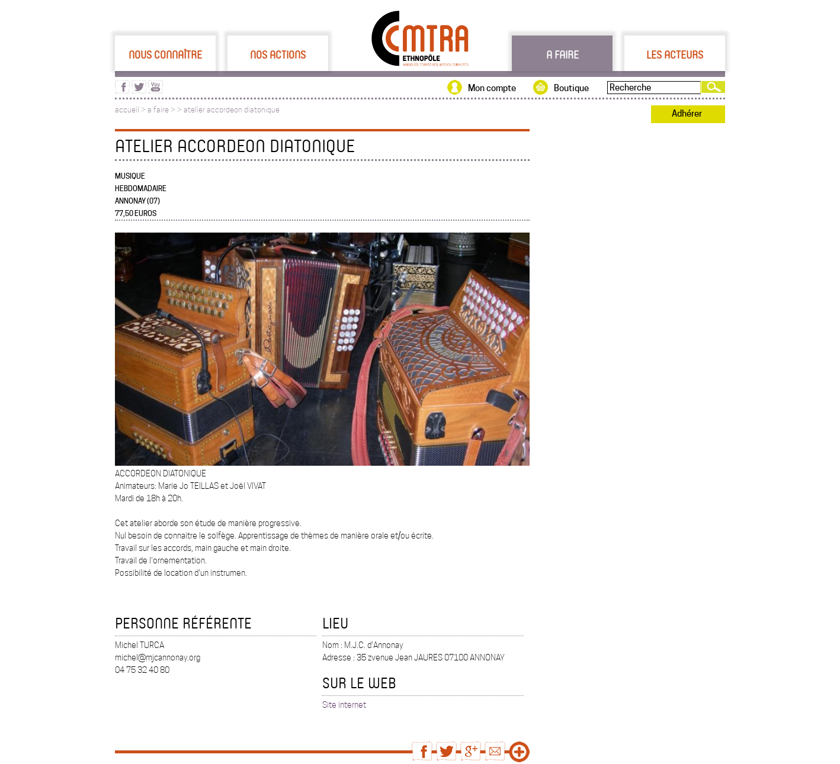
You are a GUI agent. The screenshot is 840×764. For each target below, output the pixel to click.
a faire (158, 109)
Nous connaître (165, 54)
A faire (562, 54)
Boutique (571, 88)
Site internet (344, 705)
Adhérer (687, 113)
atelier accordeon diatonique (232, 109)
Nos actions (278, 54)
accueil (127, 109)
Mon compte (492, 88)
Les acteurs (674, 54)
